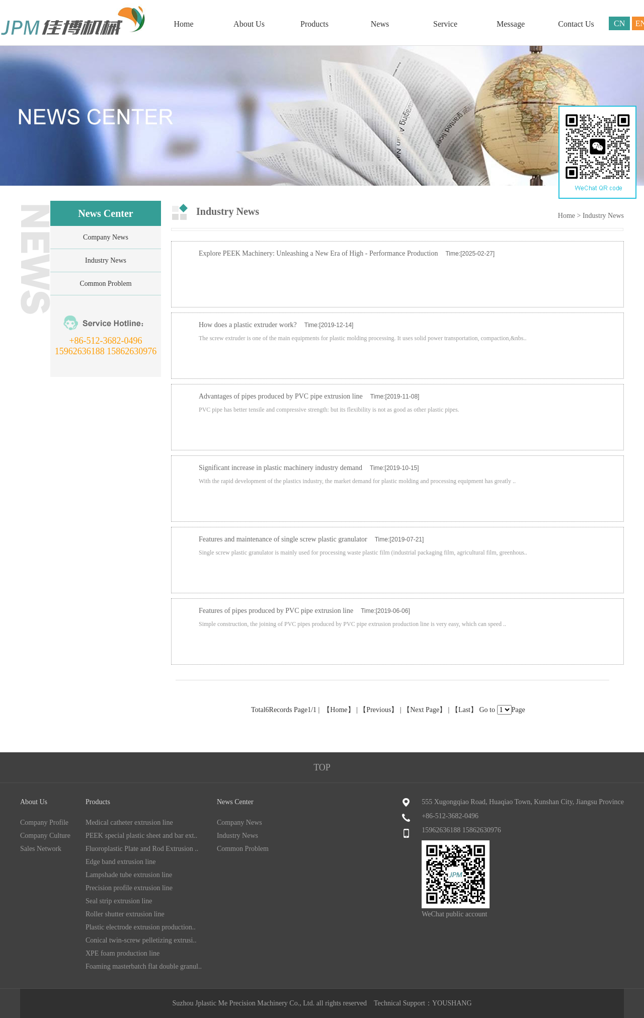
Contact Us (576, 24)
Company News (105, 237)
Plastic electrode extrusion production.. (141, 927)
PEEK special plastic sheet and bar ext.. (141, 835)
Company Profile (44, 822)
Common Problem (105, 283)
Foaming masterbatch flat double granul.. (144, 966)
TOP (322, 767)
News (380, 24)
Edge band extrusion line (121, 862)
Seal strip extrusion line (119, 901)
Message (511, 24)
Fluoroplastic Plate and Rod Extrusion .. (142, 848)
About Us (249, 24)
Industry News (105, 260)
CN (619, 23)
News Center (235, 802)
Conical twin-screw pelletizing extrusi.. (141, 940)
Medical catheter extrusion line (129, 822)
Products (314, 24)
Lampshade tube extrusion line (129, 875)
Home (183, 24)
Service (445, 24)
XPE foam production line (122, 953)
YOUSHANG (452, 1003)
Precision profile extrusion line (129, 888)
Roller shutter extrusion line (125, 914)
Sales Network (40, 848)
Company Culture (45, 835)
